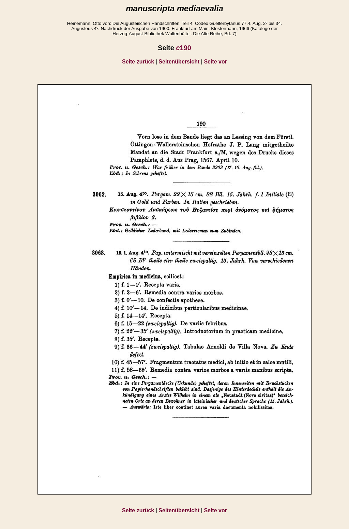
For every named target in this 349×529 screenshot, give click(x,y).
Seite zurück (138, 62)
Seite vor (215, 62)
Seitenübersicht (178, 62)
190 (183, 48)
